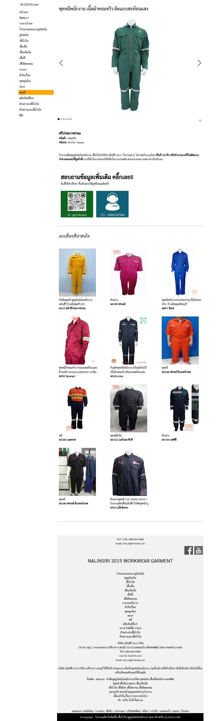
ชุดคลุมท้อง (25, 81)
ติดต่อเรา (24, 17)
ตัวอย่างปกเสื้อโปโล (29, 104)
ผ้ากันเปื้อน (25, 75)
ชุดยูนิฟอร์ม (130, 577)
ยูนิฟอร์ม (24, 35)
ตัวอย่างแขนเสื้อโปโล (30, 109)
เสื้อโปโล (23, 40)
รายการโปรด (25, 23)
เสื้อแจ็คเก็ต (25, 52)
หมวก (22, 86)
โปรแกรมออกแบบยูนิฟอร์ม (33, 29)
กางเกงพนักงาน (130, 603)
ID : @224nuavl (77, 204)
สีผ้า (21, 115)
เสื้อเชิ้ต (23, 46)
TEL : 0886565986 (112, 204)
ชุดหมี (22, 92)
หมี (130, 619)
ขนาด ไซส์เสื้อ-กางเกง (130, 628)
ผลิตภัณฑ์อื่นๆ (26, 98)
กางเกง (22, 69)
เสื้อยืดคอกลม (26, 63)
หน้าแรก (23, 12)
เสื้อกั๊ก (22, 58)
